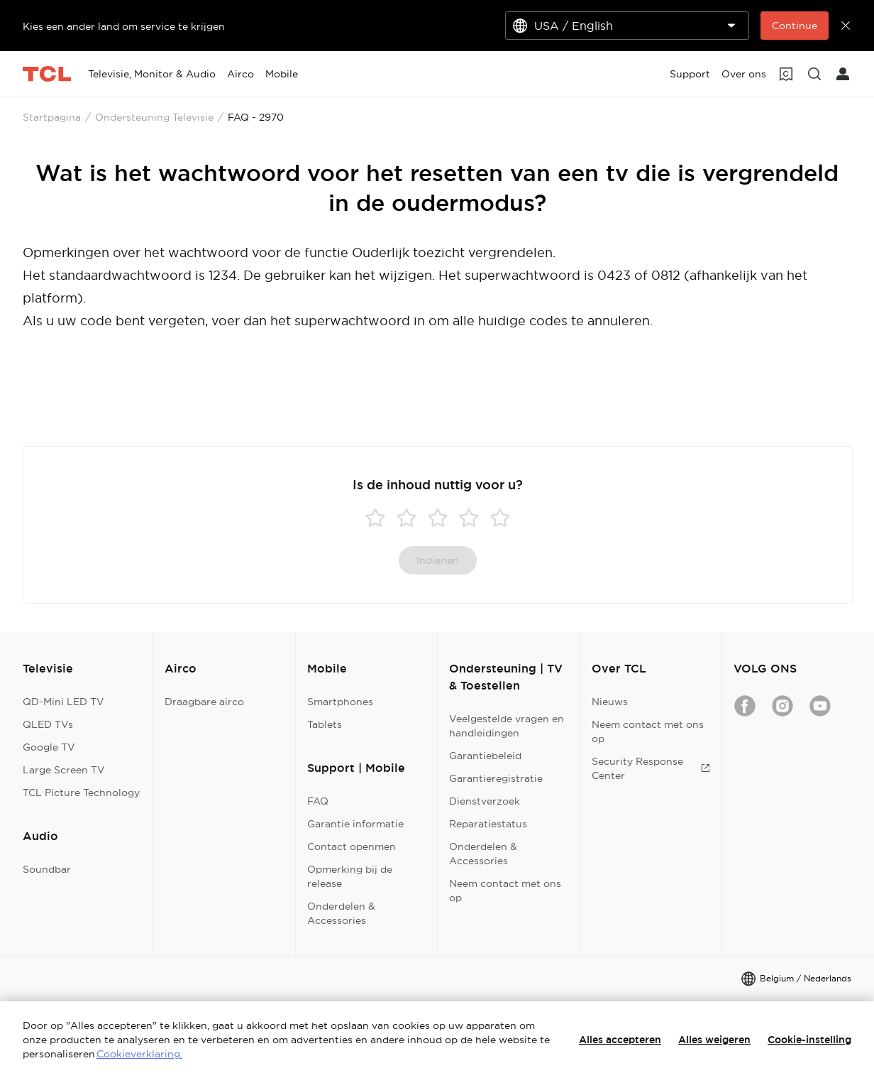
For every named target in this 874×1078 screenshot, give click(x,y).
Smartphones (340, 701)
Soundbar (47, 869)
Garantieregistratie (496, 778)
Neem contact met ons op (505, 890)
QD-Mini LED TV (63, 701)
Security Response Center (651, 768)
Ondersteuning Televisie (154, 117)
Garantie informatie (355, 823)
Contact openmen (351, 846)
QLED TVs (48, 724)
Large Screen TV (64, 769)
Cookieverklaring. (139, 1053)
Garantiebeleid (485, 755)
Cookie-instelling (809, 1039)
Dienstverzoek (484, 801)
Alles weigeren (714, 1039)
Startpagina (52, 117)
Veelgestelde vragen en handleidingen (506, 725)
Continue (794, 25)
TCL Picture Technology (81, 792)
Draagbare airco (204, 701)
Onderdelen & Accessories (341, 913)
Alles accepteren (620, 1039)
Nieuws (610, 701)
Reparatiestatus (488, 823)
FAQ (317, 801)
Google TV (49, 747)
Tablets (324, 724)
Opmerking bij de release (349, 876)
